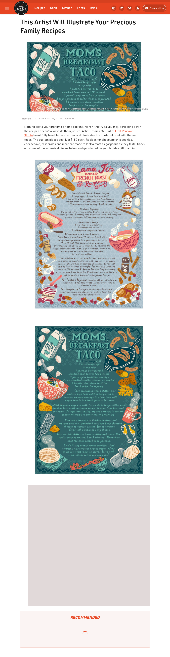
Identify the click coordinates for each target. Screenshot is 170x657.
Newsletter (154, 8)
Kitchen (67, 8)
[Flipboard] (121, 8)
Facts (81, 8)
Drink (93, 8)
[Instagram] (113, 8)
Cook (53, 8)
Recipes (39, 8)
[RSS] (137, 8)
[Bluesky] (129, 8)
